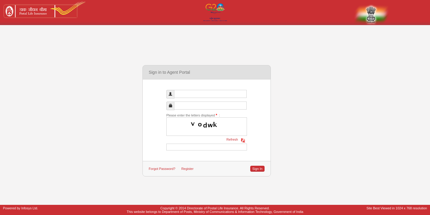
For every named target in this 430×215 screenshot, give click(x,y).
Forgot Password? (162, 169)
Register (187, 169)
